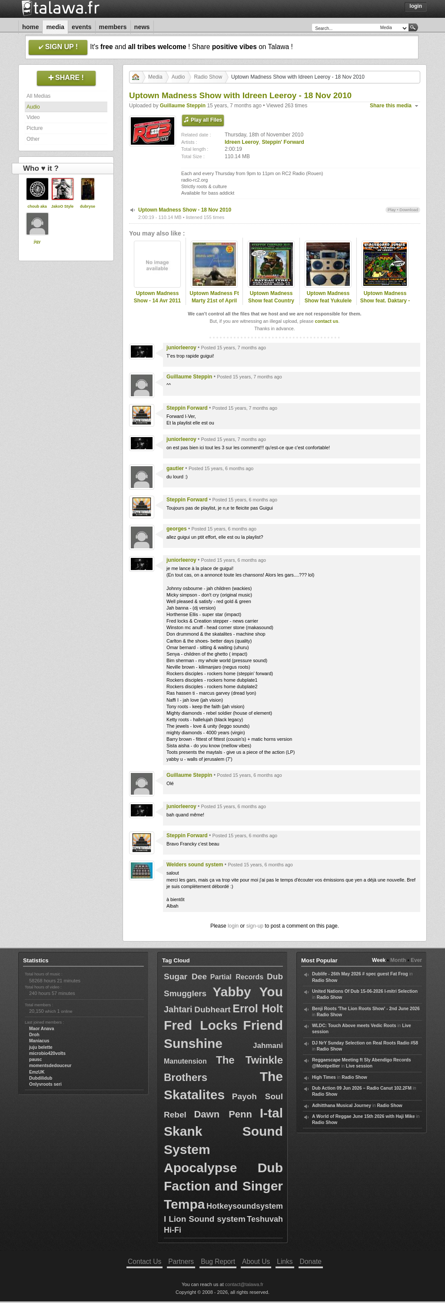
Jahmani (268, 1045)
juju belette (41, 1047)
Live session (359, 1066)
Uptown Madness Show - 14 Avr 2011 (157, 297)
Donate (311, 1261)
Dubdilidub (40, 1078)
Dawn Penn (223, 1114)
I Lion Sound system (205, 1218)
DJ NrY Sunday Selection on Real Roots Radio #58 (365, 1043)
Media (55, 26)
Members (113, 26)
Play (392, 209)
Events (82, 26)
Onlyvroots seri (45, 1084)
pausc (35, 1059)
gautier (175, 468)
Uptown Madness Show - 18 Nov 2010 (184, 210)
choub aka (37, 206)
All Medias (38, 96)
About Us (256, 1261)
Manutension (185, 1061)
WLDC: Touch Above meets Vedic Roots (354, 1025)
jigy (37, 241)
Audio (33, 107)
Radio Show (208, 77)
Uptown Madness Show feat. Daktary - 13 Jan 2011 (385, 300)
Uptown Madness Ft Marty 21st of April (214, 297)
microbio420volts (47, 1053)
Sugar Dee (185, 976)
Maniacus (39, 1040)
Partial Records (236, 977)
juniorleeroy (181, 348)
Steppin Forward (187, 408)
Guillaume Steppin (183, 106)
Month (398, 960)
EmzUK (37, 1072)
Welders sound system (194, 865)
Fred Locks (201, 1025)
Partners (181, 1261)
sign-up (254, 926)
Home (30, 26)
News (142, 26)
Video (33, 117)
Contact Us (144, 1261)
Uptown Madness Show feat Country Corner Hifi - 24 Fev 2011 (271, 304)
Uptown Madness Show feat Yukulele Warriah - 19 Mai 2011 (328, 304)
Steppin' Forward (283, 142)
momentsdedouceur (50, 1065)
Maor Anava (41, 1028)
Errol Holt (257, 1008)
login (233, 926)
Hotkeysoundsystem (244, 1206)
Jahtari (178, 1009)
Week (378, 960)
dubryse (87, 206)
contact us (326, 321)
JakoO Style (62, 206)
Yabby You (248, 992)
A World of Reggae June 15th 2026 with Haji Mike (363, 1116)
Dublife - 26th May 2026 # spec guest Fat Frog (360, 973)
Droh (34, 1034)
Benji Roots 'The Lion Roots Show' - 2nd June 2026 (366, 1008)
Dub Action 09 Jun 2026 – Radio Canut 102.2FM (362, 1088)
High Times (324, 1077)
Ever (416, 960)
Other (33, 139)
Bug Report (218, 1261)
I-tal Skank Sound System (223, 1131)
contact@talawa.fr (244, 1284)
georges (176, 529)
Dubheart (212, 1009)
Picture (35, 128)
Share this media (391, 106)
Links (284, 1261)
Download (408, 209)
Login (415, 6)
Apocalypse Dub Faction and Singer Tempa (223, 1185)
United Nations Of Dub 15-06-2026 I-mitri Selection (365, 991)
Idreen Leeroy (242, 142)
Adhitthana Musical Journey (341, 1105)
